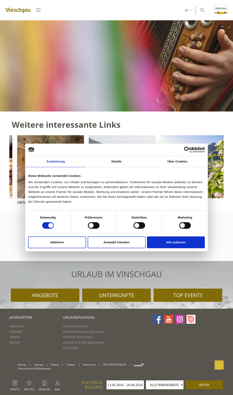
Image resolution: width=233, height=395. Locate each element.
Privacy (55, 364)
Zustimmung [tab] (55, 161)
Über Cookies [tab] (177, 161)
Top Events (188, 295)
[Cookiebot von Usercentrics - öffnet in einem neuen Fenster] (187, 150)
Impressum (89, 364)
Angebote (45, 295)
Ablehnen (57, 242)
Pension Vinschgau (77, 337)
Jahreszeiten (20, 317)
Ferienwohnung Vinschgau (84, 332)
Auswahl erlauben (116, 242)
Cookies (70, 364)
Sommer (15, 332)
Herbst (14, 337)
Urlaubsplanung (78, 317)
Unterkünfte (116, 295)
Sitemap (38, 364)
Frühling (16, 326)
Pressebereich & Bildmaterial (34, 368)
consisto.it (139, 365)
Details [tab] (116, 161)
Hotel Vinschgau (76, 326)
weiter (204, 385)
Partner (22, 364)
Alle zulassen (176, 242)
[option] (116, 65)
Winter (14, 342)
